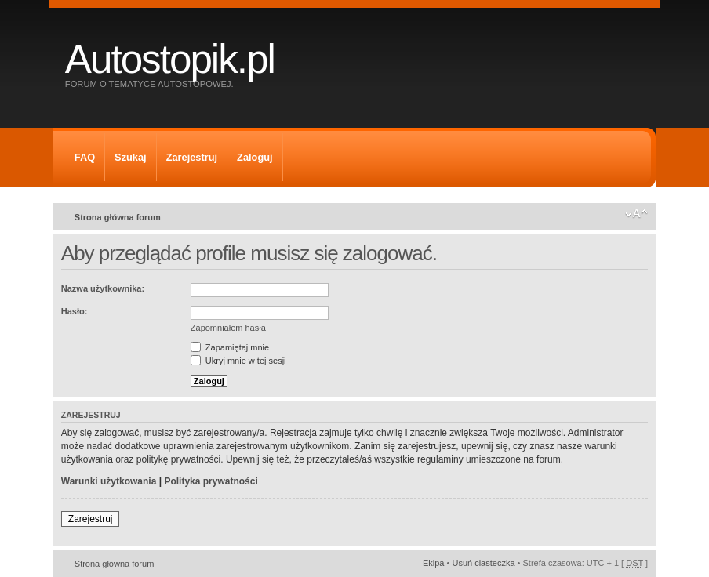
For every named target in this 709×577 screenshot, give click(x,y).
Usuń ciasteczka (483, 563)
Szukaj (131, 157)
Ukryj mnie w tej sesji (238, 360)
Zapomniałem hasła (228, 327)
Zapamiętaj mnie (230, 347)
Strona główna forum (118, 217)
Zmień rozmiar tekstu (636, 214)
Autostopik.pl (170, 59)
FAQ (85, 157)
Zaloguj (255, 157)
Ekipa (434, 563)
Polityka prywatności (210, 481)
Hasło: (74, 311)
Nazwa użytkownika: (102, 288)
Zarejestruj (191, 157)
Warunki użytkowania (109, 481)
